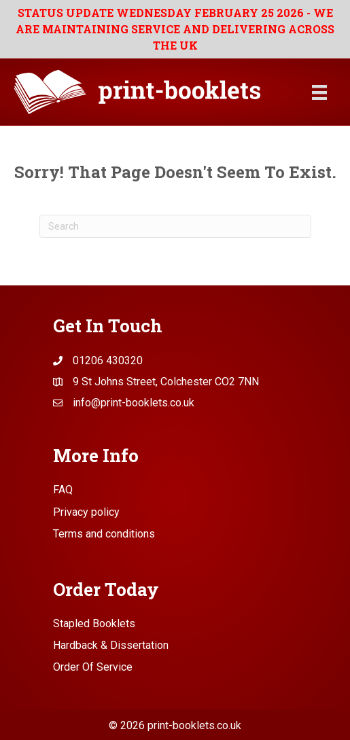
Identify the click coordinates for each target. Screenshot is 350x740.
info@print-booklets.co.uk (133, 402)
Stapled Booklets (94, 623)
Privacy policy (86, 512)
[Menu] (319, 92)
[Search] (175, 226)
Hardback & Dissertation (111, 645)
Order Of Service (93, 666)
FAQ (63, 489)
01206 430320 (108, 360)
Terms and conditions (104, 533)
